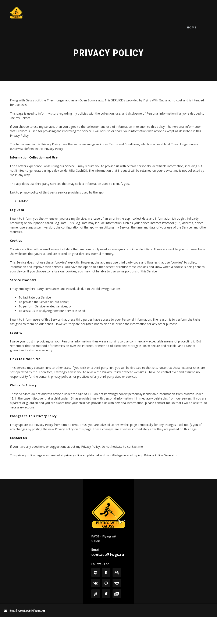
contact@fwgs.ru (107, 554)
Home (199, 13)
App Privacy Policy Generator (158, 455)
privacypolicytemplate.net (81, 455)
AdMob (23, 201)
